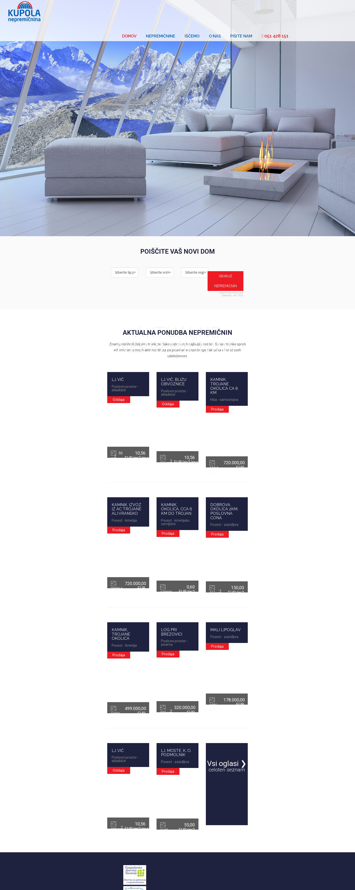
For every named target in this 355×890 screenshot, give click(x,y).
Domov (188, 12)
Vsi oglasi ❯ (276, 727)
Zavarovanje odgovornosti (85, 880)
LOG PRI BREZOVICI (155, 580)
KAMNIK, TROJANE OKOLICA (65, 580)
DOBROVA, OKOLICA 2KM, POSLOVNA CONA (271, 465)
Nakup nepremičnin (102, 831)
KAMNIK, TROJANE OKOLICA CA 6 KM (270, 351)
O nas (274, 12)
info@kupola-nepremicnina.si (178, 846)
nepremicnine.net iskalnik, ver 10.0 (294, 279)
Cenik (60, 880)
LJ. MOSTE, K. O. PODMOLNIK (164, 692)
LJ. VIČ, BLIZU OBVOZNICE (161, 351)
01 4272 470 (169, 833)
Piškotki (112, 880)
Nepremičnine (219, 12)
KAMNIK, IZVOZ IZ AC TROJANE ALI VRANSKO (71, 465)
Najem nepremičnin (102, 839)
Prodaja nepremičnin (103, 815)
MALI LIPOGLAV (250, 580)
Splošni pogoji (43, 880)
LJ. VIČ (44, 351)
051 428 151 (334, 12)
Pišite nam (300, 12)
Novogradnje (97, 847)
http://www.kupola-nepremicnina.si (172, 851)
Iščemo (251, 12)
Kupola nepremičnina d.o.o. (268, 880)
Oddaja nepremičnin (102, 823)
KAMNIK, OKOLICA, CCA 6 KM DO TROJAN (176, 463)
